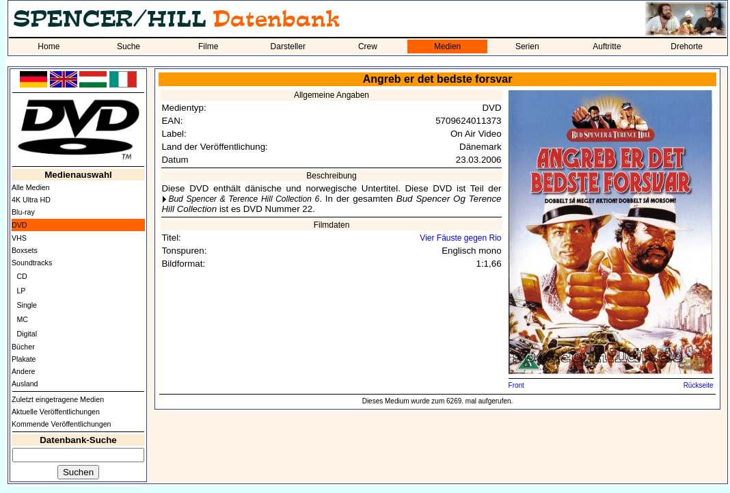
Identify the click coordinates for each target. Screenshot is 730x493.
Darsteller (288, 46)
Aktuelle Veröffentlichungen (56, 412)
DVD (19, 225)
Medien (447, 46)
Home (48, 46)
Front (516, 385)
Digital (26, 334)
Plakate (24, 359)
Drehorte (687, 46)
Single (26, 305)
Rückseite (699, 385)
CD (21, 276)
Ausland (25, 383)
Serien (527, 46)
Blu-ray (23, 212)
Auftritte (607, 46)
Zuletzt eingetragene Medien (58, 399)
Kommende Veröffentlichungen (61, 424)
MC (22, 319)
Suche (128, 46)
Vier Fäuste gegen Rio (460, 238)
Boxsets (25, 250)
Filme (208, 46)
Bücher (23, 347)
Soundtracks (32, 262)
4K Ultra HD (31, 200)
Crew (367, 46)
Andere (23, 371)
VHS (19, 238)
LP (20, 291)
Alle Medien (31, 187)
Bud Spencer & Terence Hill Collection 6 (243, 199)
